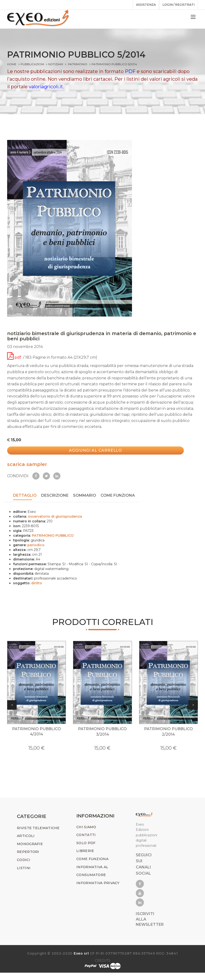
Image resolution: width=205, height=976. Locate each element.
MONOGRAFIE (30, 847)
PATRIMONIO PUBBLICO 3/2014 (102, 735)
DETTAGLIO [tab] (25, 496)
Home (11, 64)
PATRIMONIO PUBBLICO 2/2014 (168, 735)
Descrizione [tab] (54, 496)
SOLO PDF (85, 846)
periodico (35, 545)
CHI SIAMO (86, 830)
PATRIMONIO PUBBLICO (52, 536)
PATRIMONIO (77, 64)
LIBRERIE (85, 854)
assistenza (141, 5)
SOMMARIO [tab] (84, 496)
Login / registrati (177, 5)
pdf (14, 360)
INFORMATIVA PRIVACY (98, 886)
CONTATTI (86, 838)
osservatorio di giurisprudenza (55, 517)
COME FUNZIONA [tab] (118, 496)
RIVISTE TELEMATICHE (38, 831)
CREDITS (102, 964)
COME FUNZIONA (92, 862)
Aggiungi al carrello (90, 453)
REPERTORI (28, 855)
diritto (36, 583)
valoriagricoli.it (46, 86)
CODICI (23, 863)
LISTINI (23, 871)
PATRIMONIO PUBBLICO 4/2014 (36, 735)
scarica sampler (27, 466)
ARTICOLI (25, 839)
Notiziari (55, 64)
